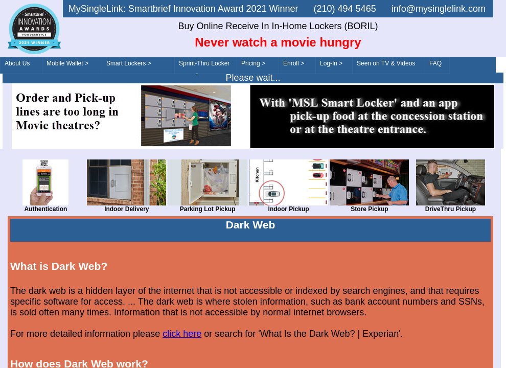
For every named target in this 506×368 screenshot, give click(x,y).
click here (182, 334)
